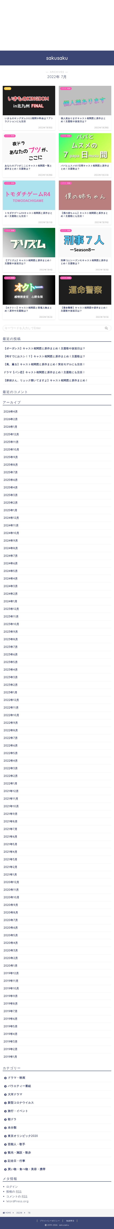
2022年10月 (11, 715)
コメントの (16, 1196)
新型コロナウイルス (21, 1102)
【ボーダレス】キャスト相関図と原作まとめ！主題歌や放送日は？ (44, 348)
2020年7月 (11, 920)
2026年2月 (11, 419)
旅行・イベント (18, 1111)
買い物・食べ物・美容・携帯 (27, 1169)
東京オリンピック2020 (23, 1136)
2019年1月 (10, 1056)
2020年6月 (11, 927)
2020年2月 (11, 958)
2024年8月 (11, 548)
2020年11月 (11, 889)
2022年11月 (11, 707)
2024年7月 (11, 555)
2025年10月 (11, 449)
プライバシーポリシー (50, 1221)
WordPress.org (17, 1201)
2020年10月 (11, 897)
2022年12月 (11, 700)
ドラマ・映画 (16, 1077)
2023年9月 (11, 631)
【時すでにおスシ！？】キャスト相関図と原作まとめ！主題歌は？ (44, 356)
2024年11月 (11, 525)
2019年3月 (11, 1041)
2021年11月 (11, 798)
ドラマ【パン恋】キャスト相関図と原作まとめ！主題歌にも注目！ (44, 372)
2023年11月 (11, 616)
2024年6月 (11, 563)
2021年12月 (11, 791)
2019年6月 (11, 1018)
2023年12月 (11, 609)
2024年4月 (11, 578)
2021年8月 (11, 821)
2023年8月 (11, 639)
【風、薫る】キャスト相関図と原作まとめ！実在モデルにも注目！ (44, 364)
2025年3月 (11, 495)
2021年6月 (10, 836)
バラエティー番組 (19, 1086)
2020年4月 (11, 943)
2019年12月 (11, 973)
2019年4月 (11, 1034)
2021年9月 (11, 814)
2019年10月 (11, 988)
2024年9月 (11, 540)
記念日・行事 (16, 1160)
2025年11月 (11, 442)
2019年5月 (11, 1026)
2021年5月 (10, 844)
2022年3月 (11, 768)
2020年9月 (11, 905)
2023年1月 (10, 692)
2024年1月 (10, 601)
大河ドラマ (15, 1094)
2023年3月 (11, 677)
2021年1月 (10, 874)
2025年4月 (11, 487)
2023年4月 (11, 669)
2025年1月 (10, 510)
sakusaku (57, 58)
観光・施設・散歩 (19, 1152)
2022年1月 (10, 783)
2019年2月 (11, 1049)
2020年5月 (11, 935)
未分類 (12, 1127)
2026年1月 (10, 426)
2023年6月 (11, 654)
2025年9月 (11, 457)
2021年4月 (10, 851)
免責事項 (70, 1221)
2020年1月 (11, 965)
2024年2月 (11, 593)
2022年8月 (11, 730)
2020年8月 (11, 912)
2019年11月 (11, 981)
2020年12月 (11, 882)
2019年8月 (11, 1003)
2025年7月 (11, 472)
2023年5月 (11, 662)
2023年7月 (11, 647)
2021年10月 (11, 806)
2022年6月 (11, 745)
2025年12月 (11, 434)
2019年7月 (11, 1011)
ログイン (12, 1186)
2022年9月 (11, 722)
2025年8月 (11, 464)
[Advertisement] (57, 25)
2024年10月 (11, 533)
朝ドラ (12, 1119)
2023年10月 (11, 624)
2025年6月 (11, 480)
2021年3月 (10, 859)
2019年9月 (11, 996)
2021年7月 (10, 829)
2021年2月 (10, 867)
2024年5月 (11, 571)
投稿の (14, 1191)
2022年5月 (11, 753)
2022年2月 (11, 776)
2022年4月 (11, 760)
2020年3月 (11, 950)
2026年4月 (11, 411)
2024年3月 (11, 586)
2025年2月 (11, 502)
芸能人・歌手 (16, 1144)
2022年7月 (11, 738)
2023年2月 (11, 685)
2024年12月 (11, 518)
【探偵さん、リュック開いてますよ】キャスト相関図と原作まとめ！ (46, 380)
